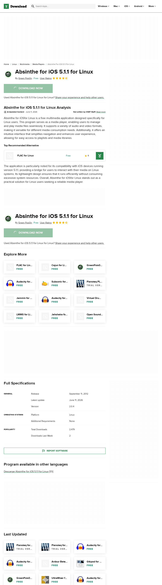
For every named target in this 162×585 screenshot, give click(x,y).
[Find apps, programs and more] (62, 6)
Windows (102, 6)
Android (138, 6)
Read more (101, 112)
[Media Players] (38, 64)
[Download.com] (15, 6)
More (152, 6)
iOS (126, 6)
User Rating (54, 78)
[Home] (6, 64)
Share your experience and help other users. (79, 97)
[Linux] (14, 64)
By (23, 78)
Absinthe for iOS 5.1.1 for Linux (54, 71)
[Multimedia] (24, 64)
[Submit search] (32, 6)
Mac (116, 6)
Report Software (55, 451)
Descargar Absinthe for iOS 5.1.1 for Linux (26, 471)
